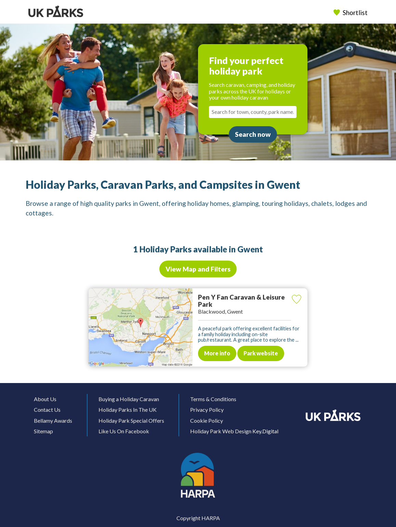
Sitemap (43, 431)
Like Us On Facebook (123, 431)
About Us (45, 399)
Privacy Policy (207, 409)
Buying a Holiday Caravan (128, 399)
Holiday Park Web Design (220, 431)
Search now (253, 134)
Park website (260, 353)
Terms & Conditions (213, 399)
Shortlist (351, 12)
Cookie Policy (206, 420)
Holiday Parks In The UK (127, 409)
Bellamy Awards (53, 420)
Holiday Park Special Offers (131, 420)
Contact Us (47, 409)
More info (217, 353)
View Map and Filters (198, 269)
